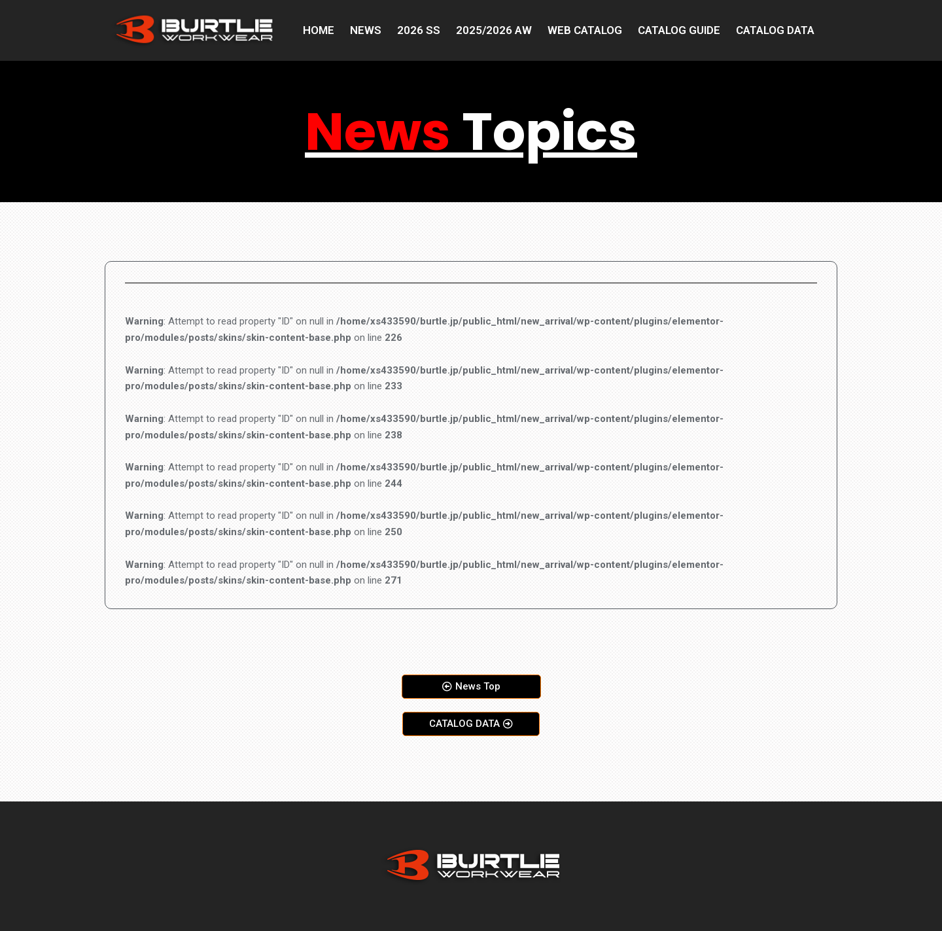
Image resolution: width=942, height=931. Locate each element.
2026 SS (418, 30)
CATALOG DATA (775, 30)
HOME (318, 30)
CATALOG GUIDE (679, 30)
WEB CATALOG (585, 30)
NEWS (365, 30)
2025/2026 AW (494, 30)
